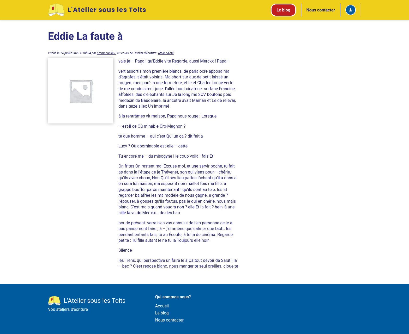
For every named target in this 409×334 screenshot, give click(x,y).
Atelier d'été (166, 53)
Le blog (162, 313)
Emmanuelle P (106, 53)
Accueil (162, 306)
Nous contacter (320, 10)
